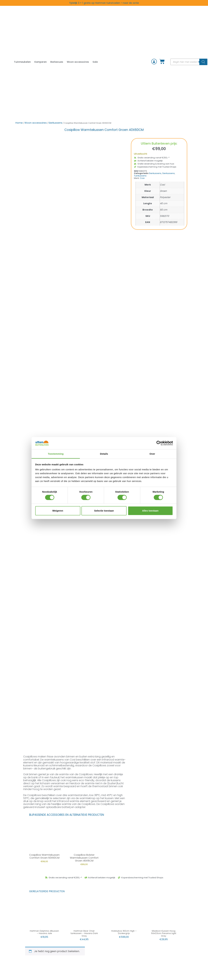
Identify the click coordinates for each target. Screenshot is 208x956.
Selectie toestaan (104, 510)
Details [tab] (104, 453)
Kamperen (40, 61)
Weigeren (57, 510)
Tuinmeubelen (22, 61)
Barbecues (56, 61)
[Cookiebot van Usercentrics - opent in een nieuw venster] (159, 443)
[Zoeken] (203, 62)
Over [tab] (152, 453)
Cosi (142, 178)
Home (19, 122)
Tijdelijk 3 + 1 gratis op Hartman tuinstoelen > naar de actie (104, 3)
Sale (95, 61)
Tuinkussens (140, 175)
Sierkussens (55, 122)
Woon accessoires (78, 61)
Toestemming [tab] (56, 453)
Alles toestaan (150, 510)
